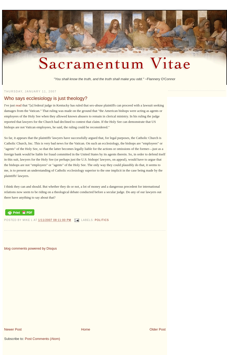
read (18, 105)
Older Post (158, 329)
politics (102, 220)
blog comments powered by (30, 248)
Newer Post (13, 329)
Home (85, 329)
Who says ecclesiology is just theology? (45, 98)
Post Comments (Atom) (42, 339)
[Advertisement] (48, 286)
